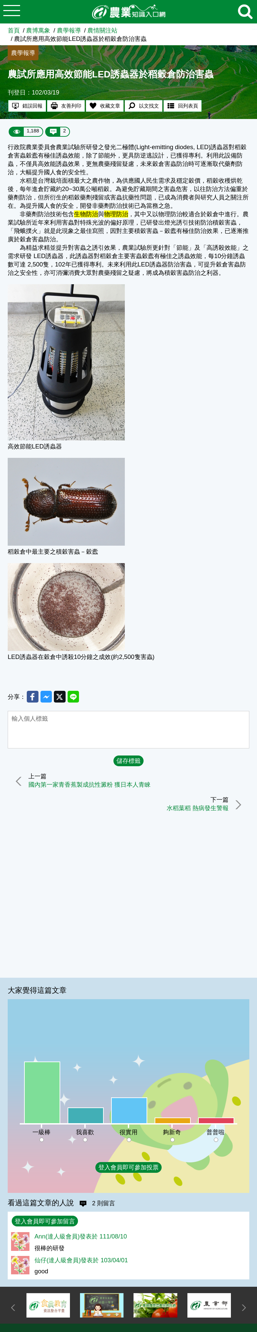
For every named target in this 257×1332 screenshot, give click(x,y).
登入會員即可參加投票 (128, 1167)
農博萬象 (38, 30)
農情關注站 (102, 30)
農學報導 (69, 30)
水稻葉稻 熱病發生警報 (197, 808)
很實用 (128, 1132)
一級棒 (41, 1132)
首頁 (14, 30)
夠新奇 (172, 1132)
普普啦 (215, 1132)
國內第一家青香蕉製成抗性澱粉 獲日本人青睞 (90, 785)
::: (254, 27)
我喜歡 (85, 1132)
